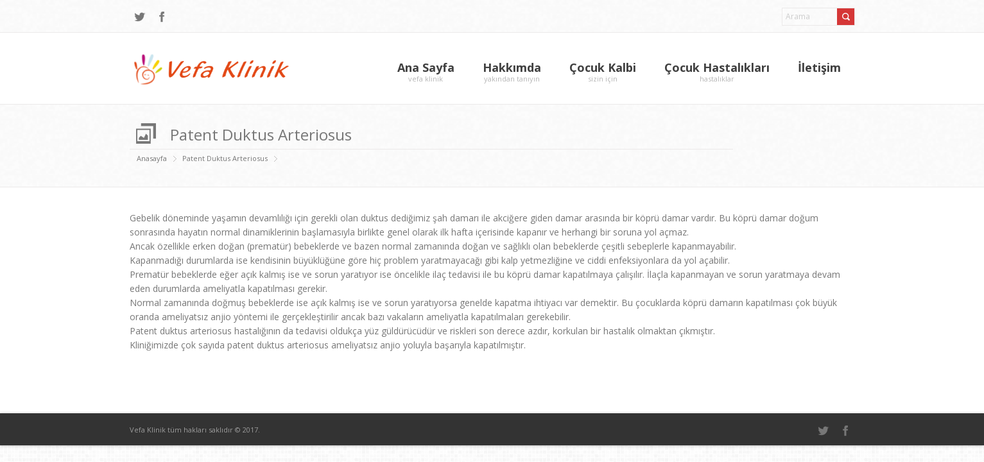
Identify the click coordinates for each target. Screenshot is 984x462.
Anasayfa (152, 158)
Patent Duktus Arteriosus (225, 158)
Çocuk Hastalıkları (717, 71)
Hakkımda (512, 71)
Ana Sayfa (425, 71)
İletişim (819, 67)
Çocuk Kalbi (602, 71)
